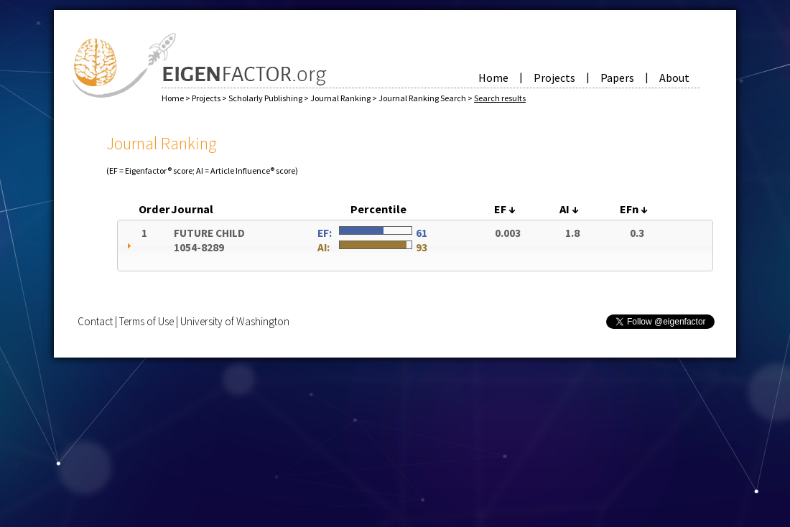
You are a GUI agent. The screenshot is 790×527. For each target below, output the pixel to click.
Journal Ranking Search (423, 98)
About (674, 77)
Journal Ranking (341, 98)
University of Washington (234, 321)
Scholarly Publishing (266, 98)
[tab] (415, 245)
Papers (617, 77)
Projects (554, 77)
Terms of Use (146, 321)
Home (493, 77)
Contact (95, 321)
